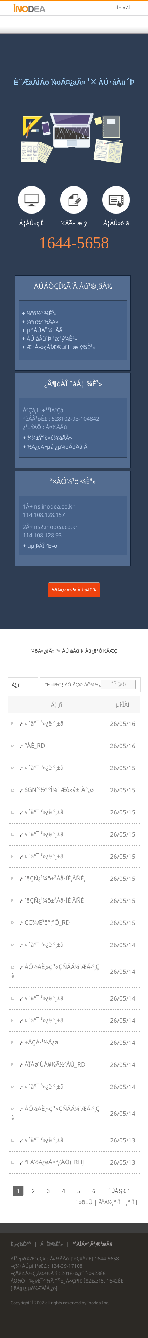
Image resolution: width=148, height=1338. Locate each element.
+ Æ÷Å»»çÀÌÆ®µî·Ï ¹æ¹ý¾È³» (58, 347)
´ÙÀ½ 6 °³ (119, 1191)
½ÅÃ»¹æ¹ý (74, 223)
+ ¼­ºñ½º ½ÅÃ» (40, 321)
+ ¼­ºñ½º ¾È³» (39, 313)
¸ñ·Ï (129, 1202)
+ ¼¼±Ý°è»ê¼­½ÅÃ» (47, 437)
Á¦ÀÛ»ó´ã (116, 223)
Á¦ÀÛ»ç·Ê (31, 223)
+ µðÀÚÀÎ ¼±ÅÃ (42, 330)
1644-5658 (74, 243)
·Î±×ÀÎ (122, 8)
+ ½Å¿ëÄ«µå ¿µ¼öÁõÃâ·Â (55, 447)
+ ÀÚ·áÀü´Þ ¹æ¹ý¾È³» (49, 338)
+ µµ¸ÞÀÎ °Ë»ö (40, 546)
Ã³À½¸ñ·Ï (108, 1202)
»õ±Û (86, 1202)
